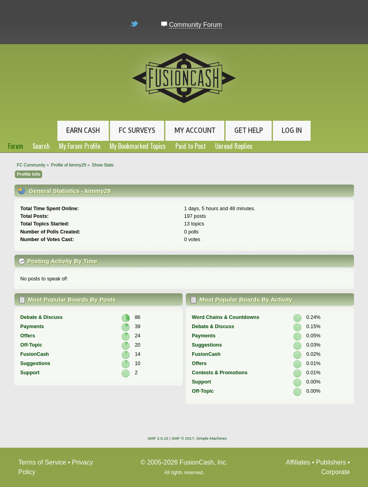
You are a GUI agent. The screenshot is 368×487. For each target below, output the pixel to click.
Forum (15, 146)
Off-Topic (31, 345)
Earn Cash (83, 130)
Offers (27, 336)
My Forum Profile (79, 146)
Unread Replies (233, 146)
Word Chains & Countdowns (225, 317)
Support (30, 372)
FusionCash (34, 354)
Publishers (331, 462)
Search (41, 146)
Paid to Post (190, 146)
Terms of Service (42, 462)
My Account (195, 130)
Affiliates (298, 462)
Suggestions (35, 363)
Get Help (248, 130)
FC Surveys (137, 130)
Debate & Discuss (41, 317)
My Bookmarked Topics (138, 146)
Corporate (335, 472)
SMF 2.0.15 (158, 438)
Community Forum (195, 24)
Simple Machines (211, 438)
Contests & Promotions (220, 372)
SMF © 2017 (182, 438)
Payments (32, 326)
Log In (292, 130)
